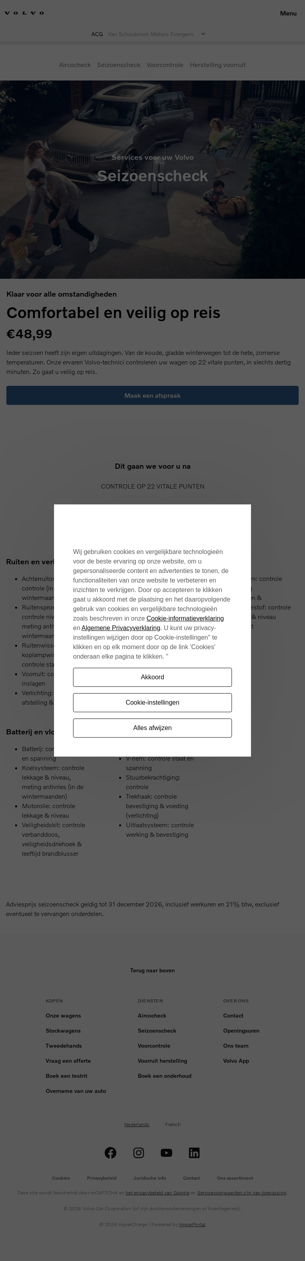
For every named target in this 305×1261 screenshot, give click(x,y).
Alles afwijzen (152, 727)
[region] (152, 630)
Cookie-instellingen (152, 702)
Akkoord (152, 677)
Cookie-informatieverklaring (185, 618)
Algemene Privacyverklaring (120, 628)
